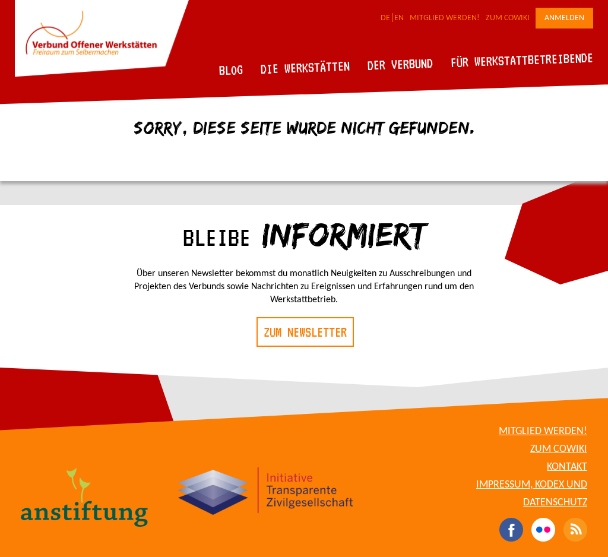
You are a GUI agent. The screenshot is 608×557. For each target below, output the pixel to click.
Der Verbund (400, 64)
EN (399, 18)
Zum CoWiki (508, 18)
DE (385, 18)
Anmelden (564, 18)
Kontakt (567, 467)
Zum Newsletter (305, 332)
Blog (231, 70)
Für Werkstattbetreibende (521, 59)
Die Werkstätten (305, 67)
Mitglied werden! (445, 18)
